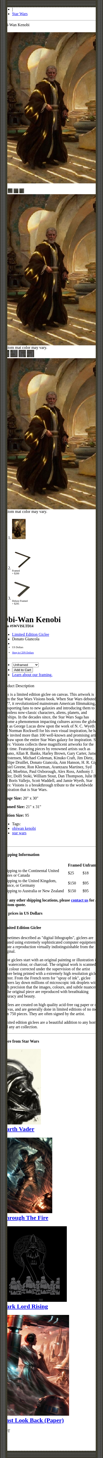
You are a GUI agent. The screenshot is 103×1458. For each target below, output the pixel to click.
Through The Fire (25, 1217)
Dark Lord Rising (25, 1306)
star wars (19, 833)
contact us (79, 900)
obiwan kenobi (24, 828)
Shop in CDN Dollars (23, 652)
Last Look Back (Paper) (33, 1420)
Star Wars (20, 14)
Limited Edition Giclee (30, 634)
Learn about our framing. (32, 675)
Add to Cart (22, 670)
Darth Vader (18, 1129)
